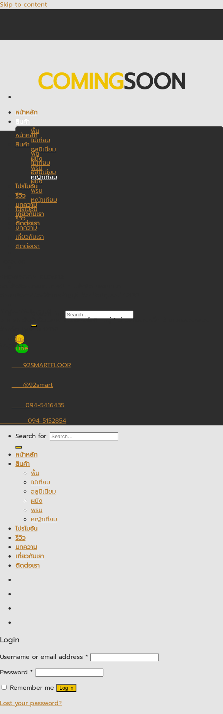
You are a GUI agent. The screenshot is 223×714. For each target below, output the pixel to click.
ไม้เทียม (40, 140)
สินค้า (22, 121)
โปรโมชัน (26, 209)
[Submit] (18, 447)
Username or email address (44, 657)
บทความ (26, 227)
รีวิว (20, 195)
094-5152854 (33, 420)
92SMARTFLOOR (35, 365)
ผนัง (36, 181)
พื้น (35, 153)
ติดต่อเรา (27, 246)
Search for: (31, 436)
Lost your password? (31, 703)
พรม (36, 190)
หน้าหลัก (26, 112)
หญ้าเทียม (44, 177)
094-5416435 (32, 405)
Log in (66, 688)
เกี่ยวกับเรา (29, 214)
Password (16, 672)
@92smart (26, 385)
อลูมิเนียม (43, 149)
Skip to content (23, 4)
